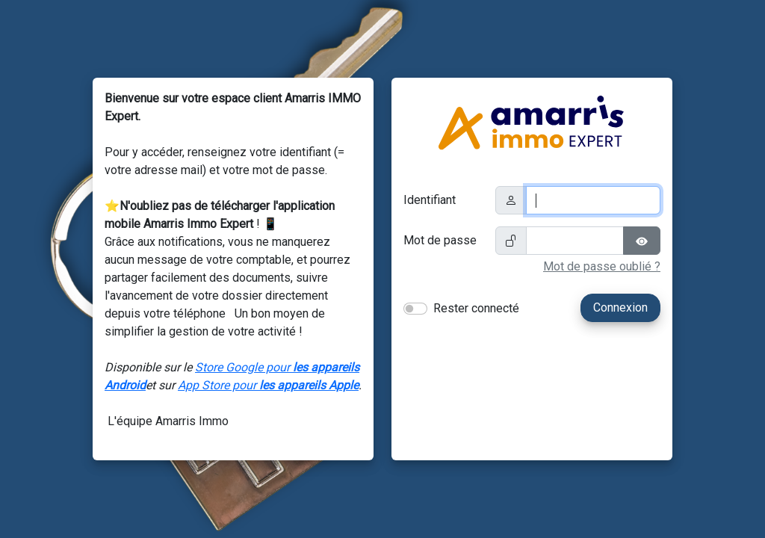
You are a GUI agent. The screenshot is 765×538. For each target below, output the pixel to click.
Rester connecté (476, 308)
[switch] (415, 309)
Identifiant (429, 200)
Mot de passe (440, 240)
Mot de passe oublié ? (601, 266)
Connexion (620, 307)
